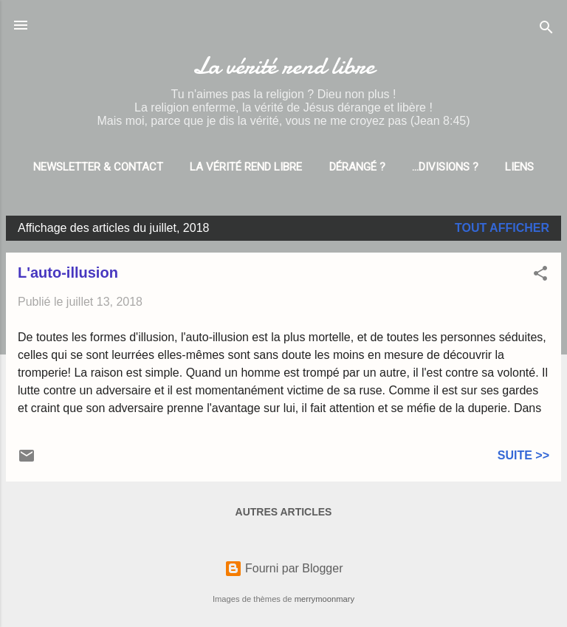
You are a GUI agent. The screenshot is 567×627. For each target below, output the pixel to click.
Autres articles (284, 512)
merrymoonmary (324, 599)
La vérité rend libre (283, 66)
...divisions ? (445, 167)
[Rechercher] (546, 29)
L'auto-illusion (68, 272)
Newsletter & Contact (98, 167)
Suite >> (523, 455)
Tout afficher (502, 228)
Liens (519, 167)
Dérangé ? (357, 167)
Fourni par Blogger (283, 568)
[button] (540, 275)
